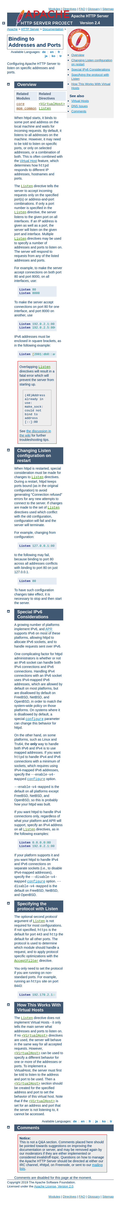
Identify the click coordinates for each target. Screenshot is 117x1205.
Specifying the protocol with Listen (37, 906)
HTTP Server (30, 29)
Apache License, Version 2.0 (53, 1186)
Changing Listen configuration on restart (34, 455)
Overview (77, 55)
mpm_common (26, 108)
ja (46, 56)
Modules (54, 9)
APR (48, 629)
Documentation (53, 29)
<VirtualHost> (52, 104)
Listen (45, 108)
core (20, 104)
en (51, 52)
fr (59, 52)
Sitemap (108, 9)
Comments (78, 111)
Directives (69, 9)
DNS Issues (79, 106)
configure (34, 719)
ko (53, 56)
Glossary (94, 9)
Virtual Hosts (80, 101)
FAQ (82, 9)
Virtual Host (28, 161)
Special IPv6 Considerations (90, 69)
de (44, 52)
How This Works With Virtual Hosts (39, 1007)
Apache (12, 29)
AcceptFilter (26, 961)
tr (61, 56)
